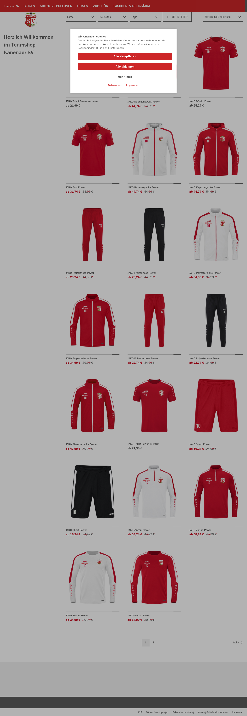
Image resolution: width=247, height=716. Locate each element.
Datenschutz (115, 85)
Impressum (132, 85)
